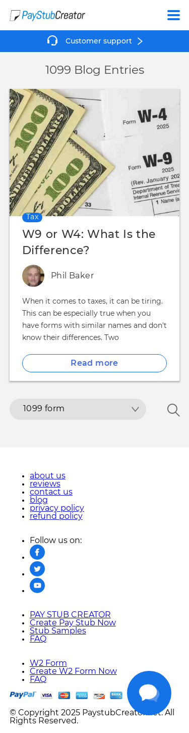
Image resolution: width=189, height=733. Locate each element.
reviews (45, 484)
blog (39, 500)
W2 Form (48, 663)
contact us (51, 492)
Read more (94, 363)
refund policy (56, 516)
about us (48, 476)
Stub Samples (58, 631)
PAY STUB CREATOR (70, 615)
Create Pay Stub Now (73, 623)
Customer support (99, 41)
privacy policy (57, 508)
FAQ (38, 639)
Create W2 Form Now (73, 671)
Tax (32, 217)
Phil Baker (72, 276)
